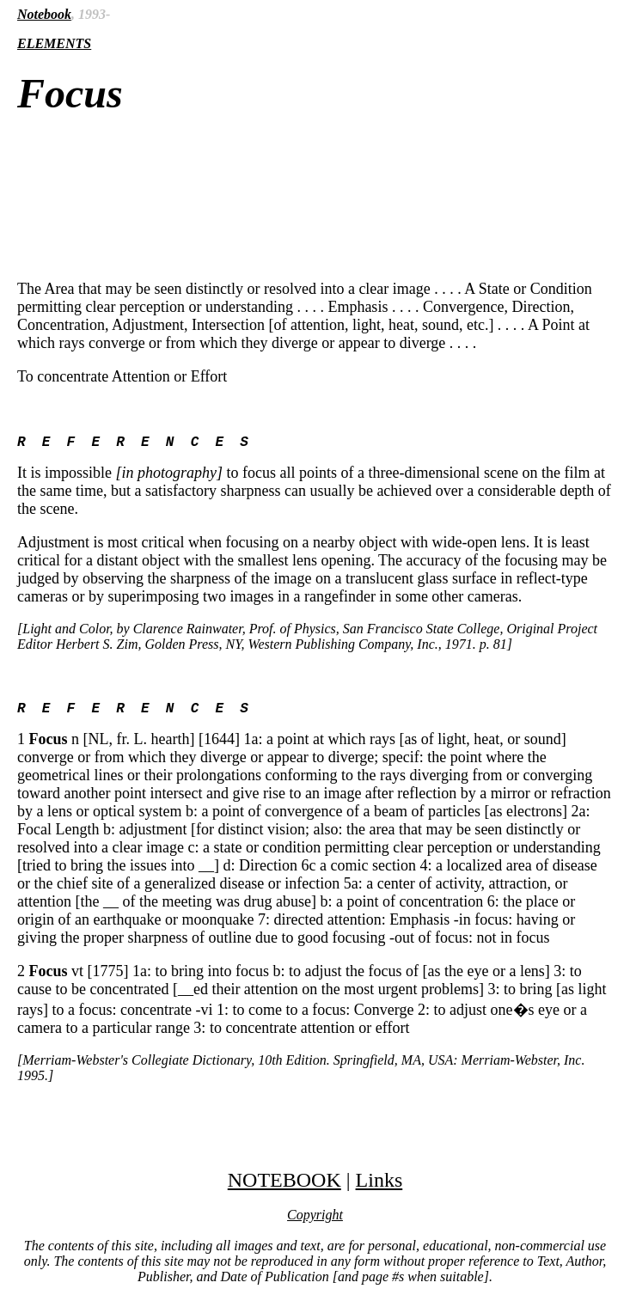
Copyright (315, 1221)
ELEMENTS (54, 43)
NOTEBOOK (284, 1187)
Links (379, 1187)
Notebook (44, 14)
